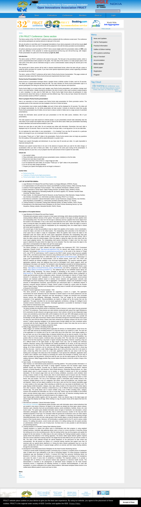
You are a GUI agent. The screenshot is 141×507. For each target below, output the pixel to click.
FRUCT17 (22, 477)
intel (99, 89)
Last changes (43, 495)
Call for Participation (100, 42)
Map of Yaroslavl (99, 56)
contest (95, 89)
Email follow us (86, 494)
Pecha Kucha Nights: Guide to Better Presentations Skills (40, 177)
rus (106, 89)
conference (111, 86)
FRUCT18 (110, 89)
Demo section (99, 64)
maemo (116, 89)
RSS (47, 492)
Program (97, 75)
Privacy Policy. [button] (75, 503)
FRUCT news (41, 492)
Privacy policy (58, 495)
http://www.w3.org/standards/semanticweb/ (50, 251)
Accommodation (99, 60)
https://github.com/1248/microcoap (67, 257)
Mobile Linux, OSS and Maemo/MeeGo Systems (106, 88)
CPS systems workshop (102, 53)
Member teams (71, 492)
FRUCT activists (72, 494)
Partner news (41, 494)
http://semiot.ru (28, 273)
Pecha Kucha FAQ (28, 173)
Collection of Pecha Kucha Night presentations (36, 175)
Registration (98, 71)
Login (113, 15)
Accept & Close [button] (129, 502)
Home (20, 33)
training (101, 85)
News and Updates (100, 38)
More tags (118, 91)
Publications (57, 494)
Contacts (86, 495)
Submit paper (98, 67)
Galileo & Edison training (102, 49)
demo (117, 86)
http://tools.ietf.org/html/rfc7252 (50, 249)
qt (106, 86)
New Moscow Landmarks (30, 404)
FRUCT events (57, 492)
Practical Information (101, 46)
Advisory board (71, 495)
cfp (94, 85)
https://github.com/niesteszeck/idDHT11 (39, 269)
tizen (102, 89)
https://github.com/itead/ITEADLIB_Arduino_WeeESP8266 (45, 268)
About (86, 492)
